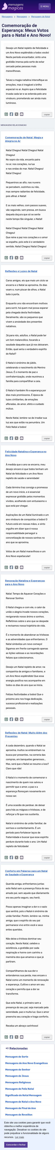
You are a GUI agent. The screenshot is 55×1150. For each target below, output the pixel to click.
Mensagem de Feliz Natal (19, 1088)
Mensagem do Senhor (17, 1069)
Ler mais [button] (19, 1137)
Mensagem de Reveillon (18, 1114)
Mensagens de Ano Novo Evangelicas (26, 1063)
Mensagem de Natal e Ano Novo (23, 1101)
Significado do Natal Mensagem (23, 1095)
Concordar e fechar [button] (16, 1145)
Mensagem (22, 16)
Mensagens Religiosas (18, 1082)
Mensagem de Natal (40, 16)
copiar (47, 114)
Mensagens (7, 16)
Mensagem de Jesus (17, 1076)
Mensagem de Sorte (16, 1056)
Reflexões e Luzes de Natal (21, 271)
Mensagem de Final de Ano (20, 1108)
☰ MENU (44, 6)
